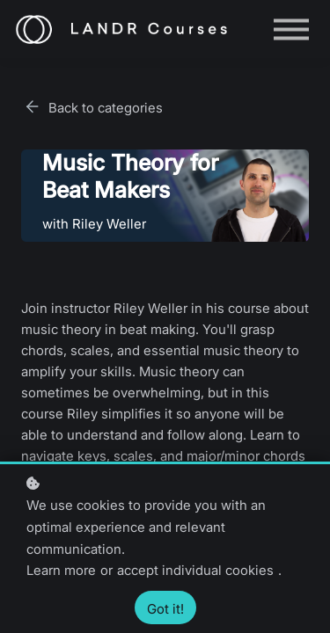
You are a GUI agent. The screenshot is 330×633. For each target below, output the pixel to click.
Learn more (61, 570)
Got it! (165, 608)
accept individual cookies (195, 570)
